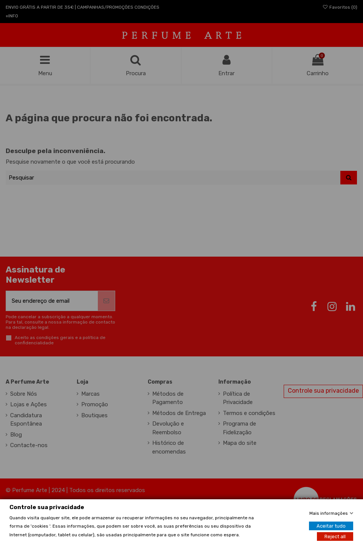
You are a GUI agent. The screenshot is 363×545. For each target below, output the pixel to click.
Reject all (335, 536)
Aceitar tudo (331, 525)
